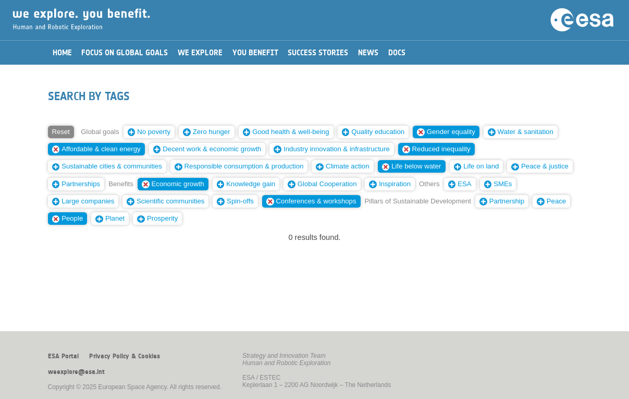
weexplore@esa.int (76, 372)
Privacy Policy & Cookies (124, 356)
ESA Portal (63, 356)
